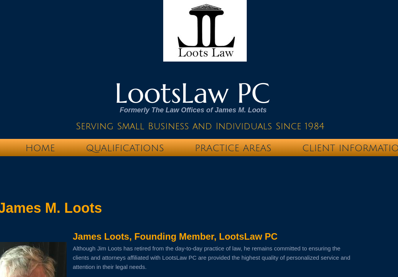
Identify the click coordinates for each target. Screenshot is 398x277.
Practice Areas (233, 148)
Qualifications (125, 148)
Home (40, 148)
